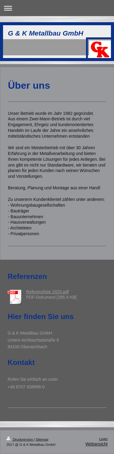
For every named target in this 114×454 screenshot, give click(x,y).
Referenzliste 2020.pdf (47, 291)
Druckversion (20, 439)
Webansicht (96, 444)
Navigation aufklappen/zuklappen (57, 8)
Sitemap (42, 439)
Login (103, 439)
